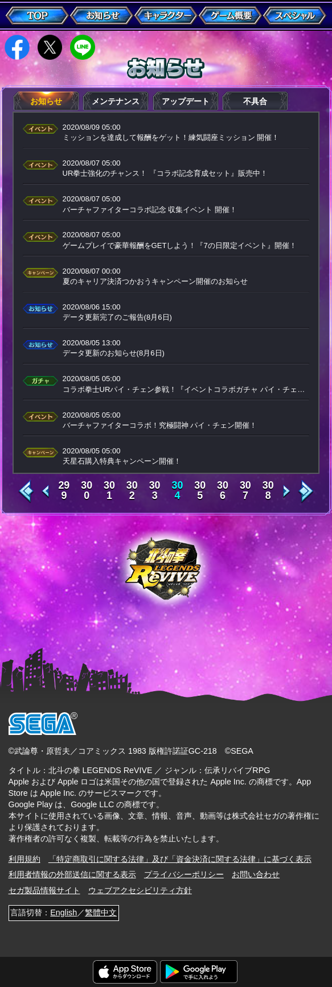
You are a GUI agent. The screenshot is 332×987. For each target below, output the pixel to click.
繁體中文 (101, 912)
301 (109, 491)
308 (268, 491)
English (63, 912)
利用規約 (24, 859)
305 (200, 491)
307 (245, 491)
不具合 (255, 101)
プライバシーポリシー (184, 874)
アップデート (186, 101)
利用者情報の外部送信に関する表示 (72, 874)
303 (155, 491)
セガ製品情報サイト (44, 890)
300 (86, 491)
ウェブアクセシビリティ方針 (140, 890)
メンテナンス (116, 101)
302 (132, 491)
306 (222, 491)
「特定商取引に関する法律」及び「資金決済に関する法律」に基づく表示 (179, 859)
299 (63, 491)
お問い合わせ (256, 874)
